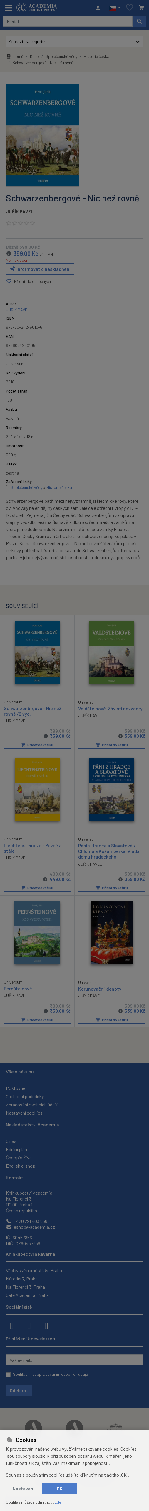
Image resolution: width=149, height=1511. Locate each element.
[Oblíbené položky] (129, 7)
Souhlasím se (50, 1374)
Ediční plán (16, 1149)
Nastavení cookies (24, 1113)
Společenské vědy (61, 56)
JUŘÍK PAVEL (20, 211)
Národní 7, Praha (22, 1278)
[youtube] (46, 1325)
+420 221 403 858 (26, 1221)
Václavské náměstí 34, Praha (34, 1270)
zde (58, 1502)
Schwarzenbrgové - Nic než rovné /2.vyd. (32, 711)
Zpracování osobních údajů (32, 1104)
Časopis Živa (19, 1157)
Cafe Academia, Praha (27, 1295)
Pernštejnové (18, 988)
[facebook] (12, 1325)
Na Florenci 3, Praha (25, 1287)
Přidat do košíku (37, 745)
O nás (11, 1141)
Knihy (34, 56)
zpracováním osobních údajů (62, 1374)
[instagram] (29, 1325)
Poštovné (15, 1088)
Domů (15, 56)
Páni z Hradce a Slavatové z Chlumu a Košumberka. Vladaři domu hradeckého (110, 851)
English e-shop (20, 1165)
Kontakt (14, 1177)
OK (60, 1488)
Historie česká (96, 56)
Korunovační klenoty (99, 988)
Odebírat (19, 1390)
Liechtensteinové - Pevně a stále (33, 848)
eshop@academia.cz (30, 1227)
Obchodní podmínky (25, 1096)
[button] (114, 8)
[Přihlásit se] (99, 8)
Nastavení (23, 1488)
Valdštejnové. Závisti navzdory (110, 708)
